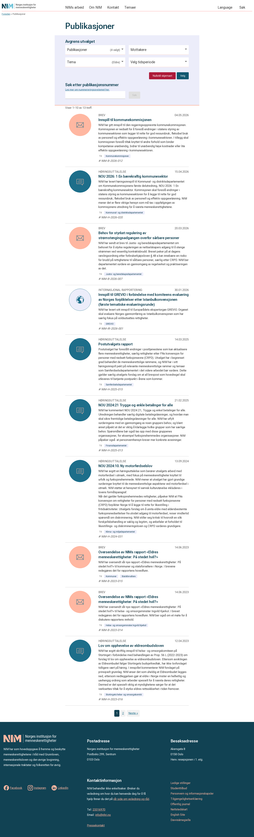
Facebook (16, 788)
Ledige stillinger (180, 783)
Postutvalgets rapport (115, 344)
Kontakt (113, 7)
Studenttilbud (179, 788)
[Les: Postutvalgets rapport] (80, 349)
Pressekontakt (96, 825)
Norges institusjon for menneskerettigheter (32, 6)
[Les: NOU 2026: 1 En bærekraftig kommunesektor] (80, 181)
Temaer (130, 7)
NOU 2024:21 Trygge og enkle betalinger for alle (135, 405)
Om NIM (95, 7)
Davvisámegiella (180, 820)
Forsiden (6, 14)
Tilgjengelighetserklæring (186, 799)
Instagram (40, 788)
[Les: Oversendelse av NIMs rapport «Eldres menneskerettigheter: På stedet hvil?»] (80, 557)
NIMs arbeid (74, 7)
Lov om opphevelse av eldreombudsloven (131, 646)
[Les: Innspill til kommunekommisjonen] (80, 125)
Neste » (133, 713)
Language (225, 7)
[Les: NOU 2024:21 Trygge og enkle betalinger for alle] (80, 410)
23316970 (99, 809)
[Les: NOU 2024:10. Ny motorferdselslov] (80, 471)
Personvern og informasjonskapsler (192, 793)
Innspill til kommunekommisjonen (125, 120)
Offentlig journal (180, 804)
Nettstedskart (179, 809)
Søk (242, 7)
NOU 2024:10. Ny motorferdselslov (125, 466)
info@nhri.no (103, 815)
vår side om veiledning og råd (131, 799)
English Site (178, 814)
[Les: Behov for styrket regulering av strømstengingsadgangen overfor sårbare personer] (80, 238)
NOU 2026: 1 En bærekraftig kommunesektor (133, 176)
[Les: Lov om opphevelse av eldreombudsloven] (80, 651)
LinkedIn (63, 788)
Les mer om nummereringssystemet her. (87, 89)
